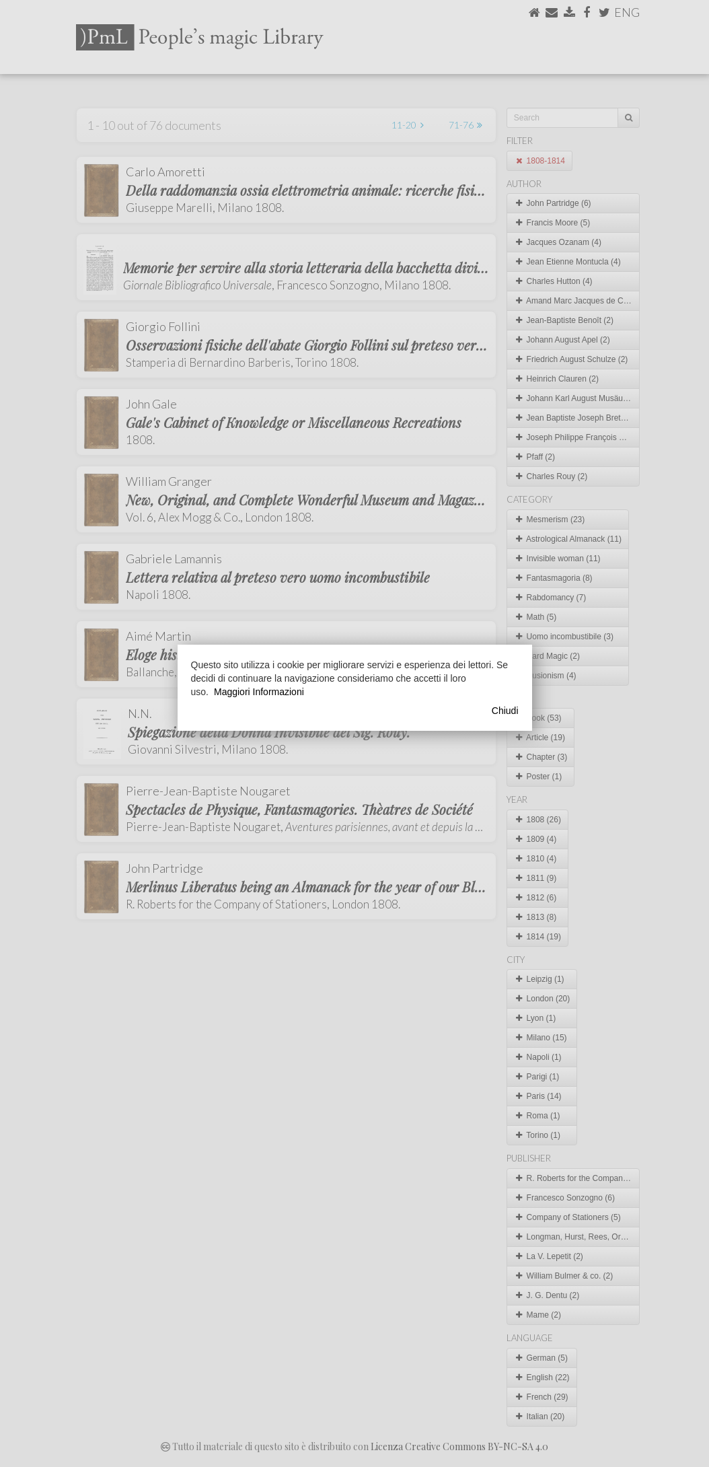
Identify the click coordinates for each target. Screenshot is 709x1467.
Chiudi (505, 710)
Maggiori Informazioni (259, 691)
